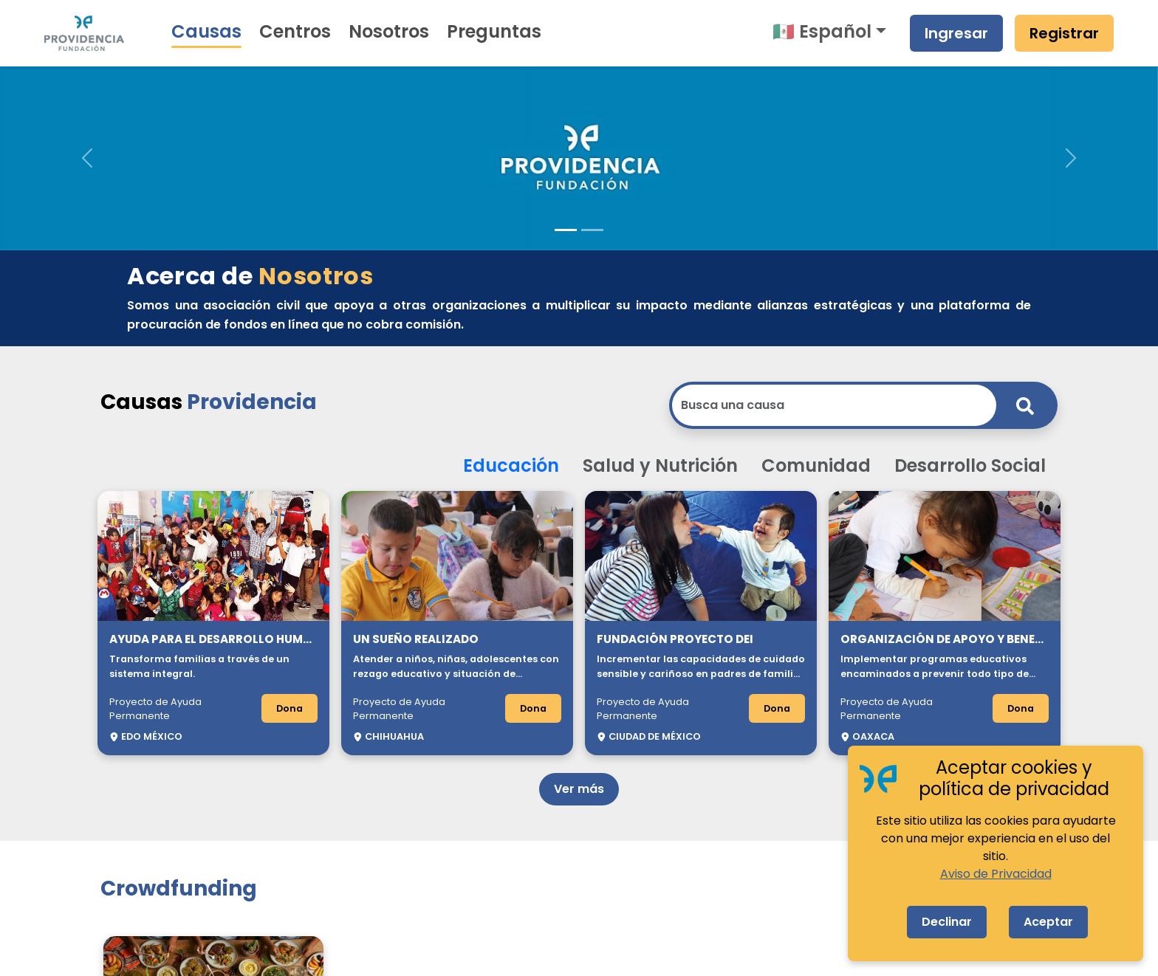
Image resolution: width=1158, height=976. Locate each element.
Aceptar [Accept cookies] (1048, 921)
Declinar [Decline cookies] (947, 921)
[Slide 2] (592, 229)
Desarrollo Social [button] (970, 465)
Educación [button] (511, 465)
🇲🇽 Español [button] (821, 31)
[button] (87, 158)
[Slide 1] (566, 229)
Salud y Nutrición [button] (660, 465)
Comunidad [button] (816, 465)
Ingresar (956, 33)
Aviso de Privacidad (996, 873)
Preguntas (494, 31)
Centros (295, 31)
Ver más (579, 788)
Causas (206, 31)
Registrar (1064, 33)
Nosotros (389, 31)
